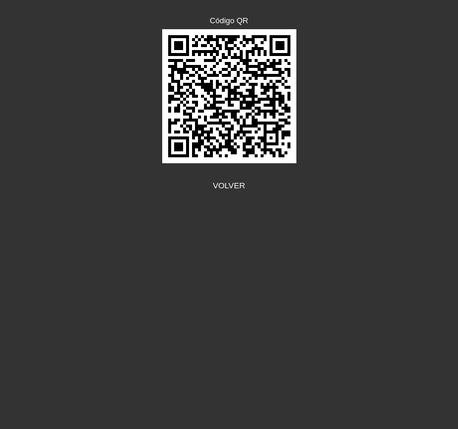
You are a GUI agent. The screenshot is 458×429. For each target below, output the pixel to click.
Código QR (229, 20)
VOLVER (229, 185)
